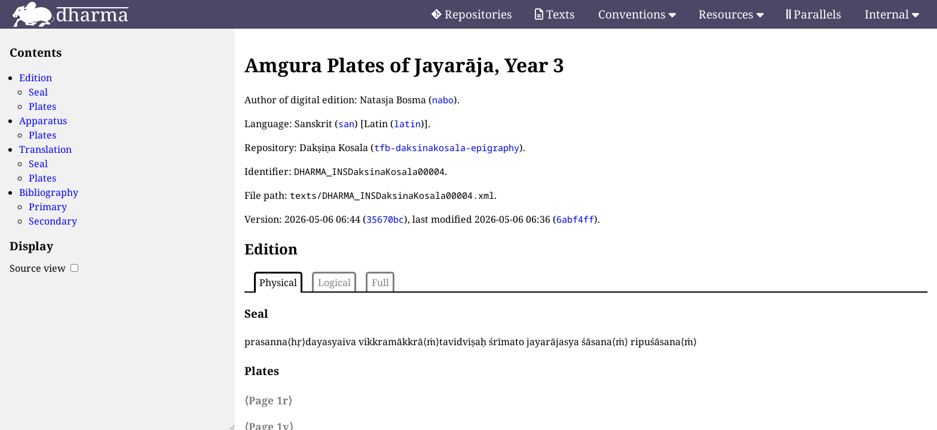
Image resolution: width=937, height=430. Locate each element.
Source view (44, 268)
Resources (731, 14)
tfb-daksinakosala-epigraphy (446, 147)
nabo (443, 100)
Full (380, 282)
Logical (334, 282)
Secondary (53, 221)
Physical (278, 282)
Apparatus (43, 120)
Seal (38, 92)
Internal (892, 14)
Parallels (813, 14)
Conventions (637, 14)
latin (407, 124)
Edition (35, 77)
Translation (45, 149)
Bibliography (48, 192)
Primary (48, 206)
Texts (555, 14)
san (346, 124)
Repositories (471, 14)
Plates (42, 106)
